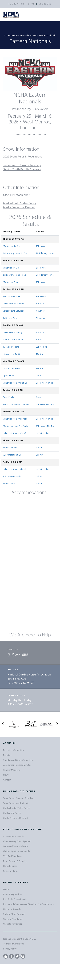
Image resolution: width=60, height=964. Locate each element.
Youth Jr (40, 304)
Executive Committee (13, 750)
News (5, 775)
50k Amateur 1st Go (12, 455)
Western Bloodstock (13, 919)
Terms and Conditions (13, 944)
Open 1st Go (9, 376)
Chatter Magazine (11, 770)
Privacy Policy (9, 949)
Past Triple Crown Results (15, 899)
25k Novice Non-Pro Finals (15, 426)
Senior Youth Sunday (13, 340)
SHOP (31, 4)
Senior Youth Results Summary (22, 169)
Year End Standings (12, 856)
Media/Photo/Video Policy (19, 203)
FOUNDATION (16, 4)
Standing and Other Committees (18, 760)
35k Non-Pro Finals (11, 347)
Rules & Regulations (12, 894)
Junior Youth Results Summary (22, 165)
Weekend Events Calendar (15, 846)
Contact (7, 780)
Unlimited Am (42, 433)
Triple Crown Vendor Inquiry (16, 803)
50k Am (39, 455)
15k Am (39, 354)
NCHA (33, 939)
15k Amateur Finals (11, 368)
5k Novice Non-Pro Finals (15, 419)
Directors (7, 755)
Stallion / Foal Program (14, 914)
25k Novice (41, 246)
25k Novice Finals (11, 282)
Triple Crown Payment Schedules (18, 798)
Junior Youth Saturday (13, 304)
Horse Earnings (10, 866)
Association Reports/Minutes (17, 765)
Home (19, 35)
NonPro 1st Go (10, 448)
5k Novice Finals (10, 318)
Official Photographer (16, 195)
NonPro (39, 448)
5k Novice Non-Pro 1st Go (15, 383)
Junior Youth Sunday (12, 333)
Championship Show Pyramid (17, 841)
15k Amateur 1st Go (12, 354)
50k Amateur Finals (12, 476)
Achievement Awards (13, 836)
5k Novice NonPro (44, 383)
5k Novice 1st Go (11, 268)
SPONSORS (45, 4)
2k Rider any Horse (45, 253)
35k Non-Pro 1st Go (12, 297)
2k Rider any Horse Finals (14, 275)
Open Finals (8, 397)
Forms (6, 889)
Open (38, 376)
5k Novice (41, 268)
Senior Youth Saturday (13, 311)
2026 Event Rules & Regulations (22, 156)
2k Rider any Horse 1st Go (15, 253)
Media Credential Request (19, 207)
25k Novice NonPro (45, 404)
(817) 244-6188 (18, 655)
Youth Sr (40, 311)
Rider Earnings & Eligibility (15, 861)
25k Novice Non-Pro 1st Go (16, 404)
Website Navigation (12, 924)
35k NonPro (41, 297)
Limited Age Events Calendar (17, 851)
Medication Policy (12, 813)
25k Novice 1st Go (11, 246)
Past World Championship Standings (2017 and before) (28, 904)
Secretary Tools (10, 871)
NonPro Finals (9, 484)
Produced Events (31, 35)
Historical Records (11, 909)
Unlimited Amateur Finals (14, 469)
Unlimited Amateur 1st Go (15, 433)
